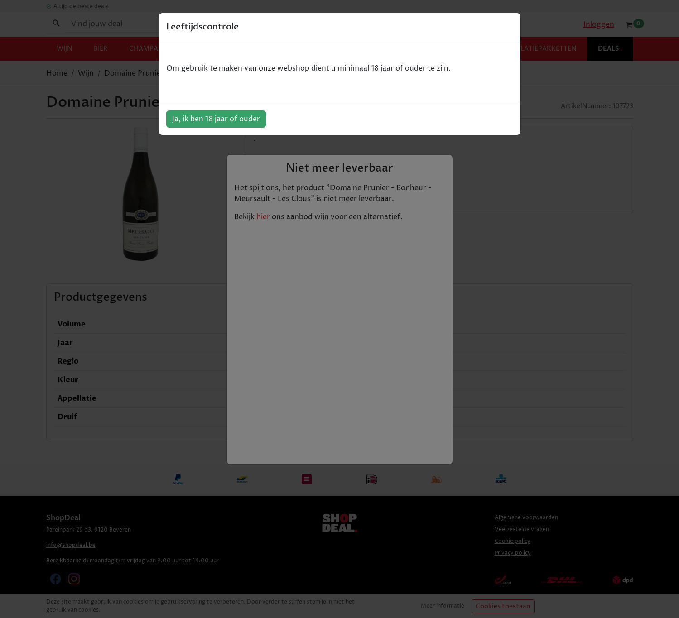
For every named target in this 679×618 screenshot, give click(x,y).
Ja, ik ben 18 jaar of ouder (216, 119)
